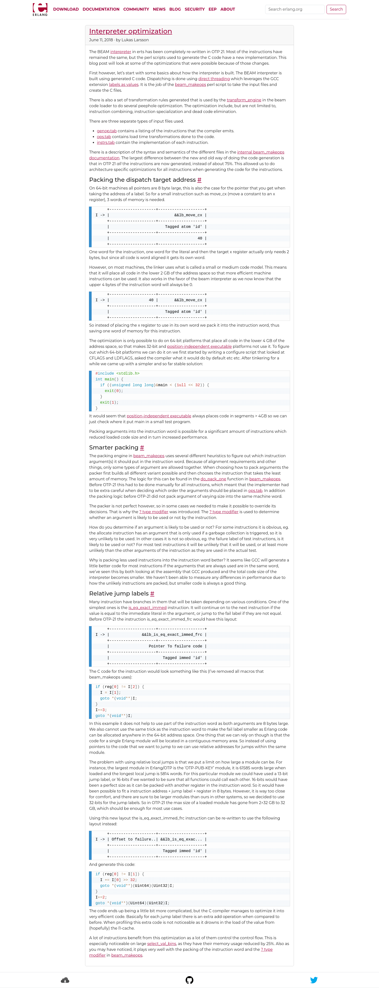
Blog (175, 9)
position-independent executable (199, 346)
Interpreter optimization (130, 31)
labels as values (123, 84)
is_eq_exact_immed (147, 607)
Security (195, 9)
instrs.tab (106, 142)
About (227, 9)
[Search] (295, 9)
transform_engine (244, 100)
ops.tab (104, 136)
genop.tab (107, 131)
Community (136, 9)
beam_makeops (190, 84)
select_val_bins (161, 943)
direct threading (214, 79)
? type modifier (153, 512)
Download (66, 9)
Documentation (101, 9)
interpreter (120, 51)
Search (336, 9)
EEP (213, 9)
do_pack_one (213, 479)
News (159, 9)
